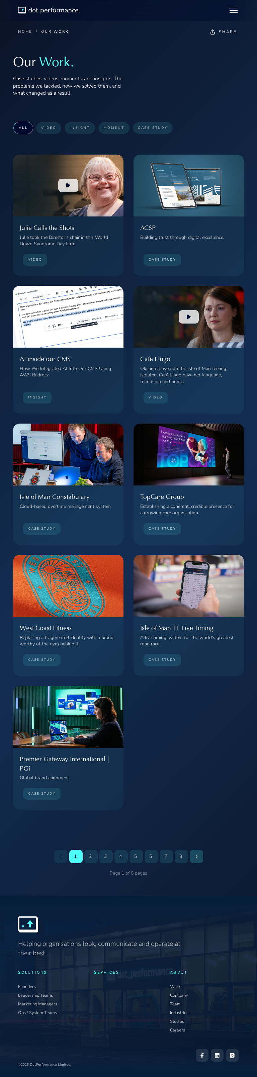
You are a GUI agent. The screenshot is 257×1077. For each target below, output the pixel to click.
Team (175, 1004)
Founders (27, 986)
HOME (25, 31)
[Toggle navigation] (233, 10)
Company (179, 995)
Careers (177, 1030)
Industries (179, 1012)
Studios (177, 1021)
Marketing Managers (37, 1004)
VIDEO (48, 127)
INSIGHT (80, 127)
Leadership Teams (35, 995)
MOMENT (113, 127)
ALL (23, 127)
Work (175, 986)
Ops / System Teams (37, 1012)
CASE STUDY (153, 127)
